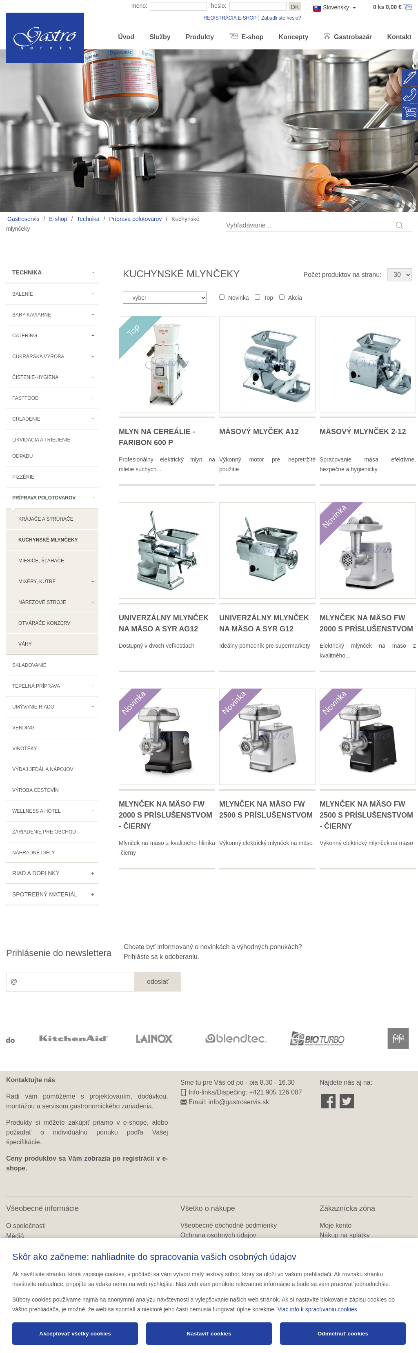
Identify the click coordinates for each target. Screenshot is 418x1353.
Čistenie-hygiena (35, 377)
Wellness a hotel (36, 811)
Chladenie (26, 419)
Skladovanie (29, 665)
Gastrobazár (352, 36)
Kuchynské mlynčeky (48, 540)
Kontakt (399, 36)
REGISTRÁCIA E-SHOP (229, 18)
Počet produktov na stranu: (342, 274)
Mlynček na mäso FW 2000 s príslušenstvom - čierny (165, 815)
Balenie (22, 294)
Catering (24, 336)
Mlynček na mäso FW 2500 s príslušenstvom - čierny (366, 815)
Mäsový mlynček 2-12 (363, 432)
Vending (23, 728)
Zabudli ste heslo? (281, 18)
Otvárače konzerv (44, 623)
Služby (160, 36)
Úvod (126, 36)
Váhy (25, 644)
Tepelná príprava (36, 686)
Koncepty (294, 36)
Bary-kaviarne (31, 315)
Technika (88, 219)
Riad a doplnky (36, 873)
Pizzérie (23, 477)
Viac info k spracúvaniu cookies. (318, 1309)
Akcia (295, 297)
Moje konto (335, 1225)
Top (268, 297)
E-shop (252, 36)
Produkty (200, 36)
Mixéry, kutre (37, 581)
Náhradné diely (33, 853)
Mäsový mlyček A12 (259, 432)
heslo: (218, 5)
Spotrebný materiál (44, 894)
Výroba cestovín (35, 790)
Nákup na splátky (345, 1235)
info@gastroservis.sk (239, 1102)
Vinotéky (24, 748)
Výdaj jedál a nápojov (42, 769)
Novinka (238, 297)
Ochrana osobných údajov (218, 1235)
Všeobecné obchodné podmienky (228, 1225)
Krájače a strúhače (45, 519)
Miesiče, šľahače (41, 561)
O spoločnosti (26, 1225)
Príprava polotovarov (135, 219)
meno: (139, 5)
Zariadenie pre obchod (44, 832)
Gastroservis (23, 219)
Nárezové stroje (42, 602)
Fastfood (25, 398)
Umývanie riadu (33, 707)
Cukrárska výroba (38, 356)
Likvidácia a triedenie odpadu (41, 448)
